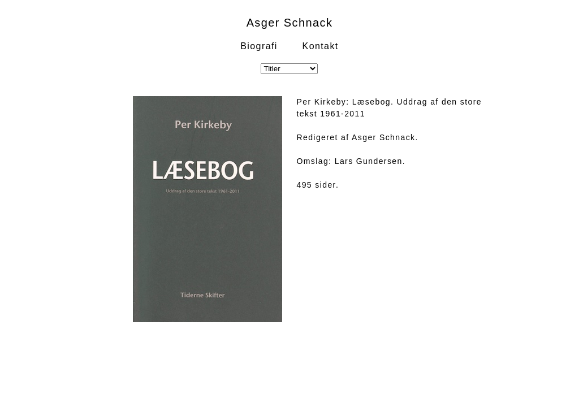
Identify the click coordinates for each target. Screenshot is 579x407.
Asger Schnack (290, 22)
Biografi (258, 46)
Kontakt (321, 46)
